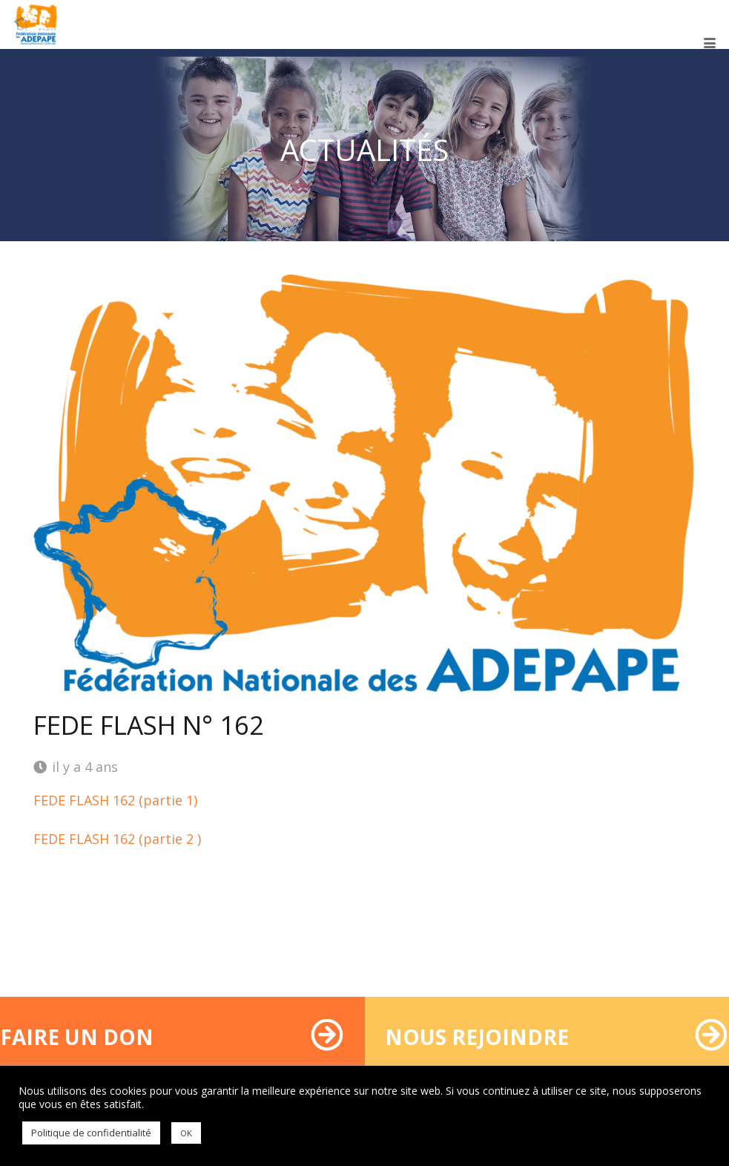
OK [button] (186, 1133)
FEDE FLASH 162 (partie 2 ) (117, 839)
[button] (710, 43)
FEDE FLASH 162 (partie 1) (115, 800)
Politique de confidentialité (91, 1132)
